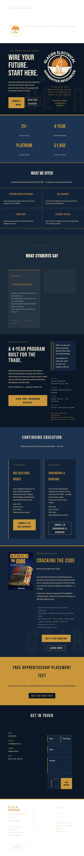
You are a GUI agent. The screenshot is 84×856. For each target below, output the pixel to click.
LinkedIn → (18, 847)
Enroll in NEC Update (24, 524)
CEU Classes (35, 820)
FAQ (33, 814)
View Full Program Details (28, 400)
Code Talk (34, 817)
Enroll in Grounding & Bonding (60, 528)
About (33, 810)
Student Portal (36, 829)
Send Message (66, 783)
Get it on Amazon (56, 638)
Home (33, 807)
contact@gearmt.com (61, 816)
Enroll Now (16, 102)
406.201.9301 (59, 813)
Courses (34, 823)
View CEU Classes (33, 101)
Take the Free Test (42, 695)
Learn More (56, 647)
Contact (34, 826)
